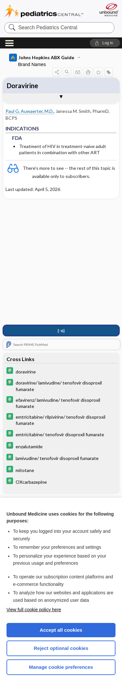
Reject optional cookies (61, 648)
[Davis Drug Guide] (61, 371)
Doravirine (22, 85)
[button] (105, 43)
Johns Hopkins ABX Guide (41, 57)
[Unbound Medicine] (108, 9)
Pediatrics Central (44, 11)
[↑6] (61, 330)
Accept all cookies (61, 630)
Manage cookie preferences (61, 667)
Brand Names (32, 64)
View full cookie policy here (34, 609)
